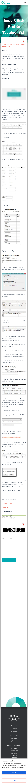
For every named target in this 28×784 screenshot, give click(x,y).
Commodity (14, 755)
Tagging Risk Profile (7, 503)
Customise (14, 776)
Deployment (14, 741)
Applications (14, 740)
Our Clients (14, 731)
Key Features (14, 738)
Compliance (5, 507)
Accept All (14, 772)
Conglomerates (14, 750)
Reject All (14, 780)
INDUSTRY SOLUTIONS (14, 745)
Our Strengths (14, 728)
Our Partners (14, 729)
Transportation (14, 751)
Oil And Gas (14, 753)
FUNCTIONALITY (14, 735)
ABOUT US (14, 725)
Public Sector (14, 757)
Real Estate (14, 748)
